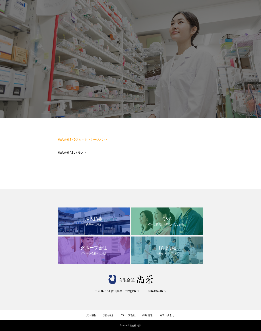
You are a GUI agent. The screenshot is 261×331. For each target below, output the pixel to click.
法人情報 (91, 315)
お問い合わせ (167, 315)
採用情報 (147, 315)
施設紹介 (108, 315)
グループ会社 (128, 315)
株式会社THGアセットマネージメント (83, 139)
